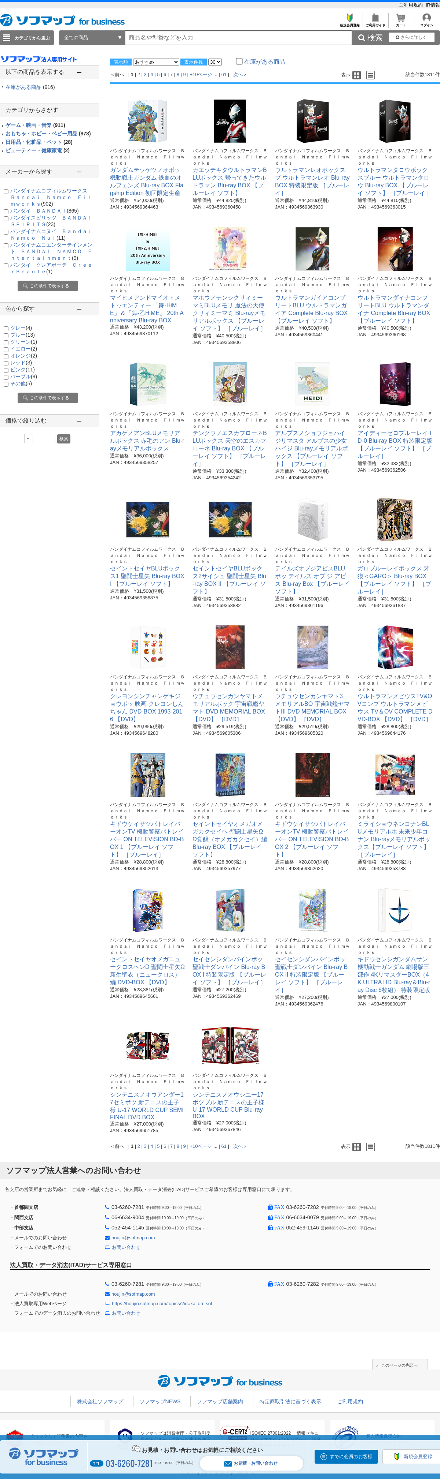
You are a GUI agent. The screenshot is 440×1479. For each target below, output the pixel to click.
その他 (21, 383)
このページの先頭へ (399, 1365)
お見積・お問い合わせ (251, 1463)
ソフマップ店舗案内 (220, 1401)
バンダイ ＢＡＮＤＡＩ (44, 211)
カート (401, 23)
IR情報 (433, 5)
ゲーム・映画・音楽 (35, 125)
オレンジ (23, 356)
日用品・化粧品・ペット (39, 142)
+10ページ (201, 74)
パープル (23, 376)
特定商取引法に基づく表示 (290, 1401)
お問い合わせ (126, 1247)
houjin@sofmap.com (133, 1237)
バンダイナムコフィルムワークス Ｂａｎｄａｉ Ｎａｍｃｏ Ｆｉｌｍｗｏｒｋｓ (51, 197)
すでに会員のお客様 (351, 1456)
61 (224, 74)
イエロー (23, 349)
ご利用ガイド (375, 23)
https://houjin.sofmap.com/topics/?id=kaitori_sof (162, 1303)
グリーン (23, 342)
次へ (238, 74)
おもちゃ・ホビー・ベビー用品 (48, 133)
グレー (21, 328)
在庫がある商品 (30, 87)
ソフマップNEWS (160, 1401)
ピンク (22, 369)
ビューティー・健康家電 (38, 150)
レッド (21, 363)
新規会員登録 (350, 23)
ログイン (427, 23)
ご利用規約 (411, 5)
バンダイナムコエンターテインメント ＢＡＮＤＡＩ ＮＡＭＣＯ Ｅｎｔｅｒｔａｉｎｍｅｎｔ (51, 251)
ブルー (22, 335)
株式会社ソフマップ (100, 1401)
